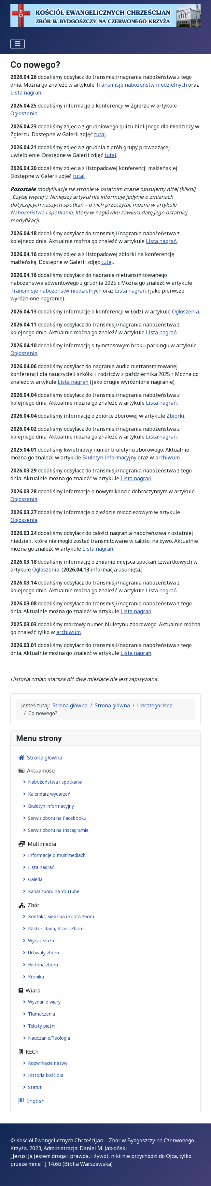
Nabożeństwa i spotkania (41, 212)
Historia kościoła (42, 1075)
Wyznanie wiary (41, 1002)
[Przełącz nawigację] (17, 44)
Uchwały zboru (40, 952)
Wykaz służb (37, 940)
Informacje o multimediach (53, 855)
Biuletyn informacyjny (109, 457)
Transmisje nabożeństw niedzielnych (141, 84)
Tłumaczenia (38, 1014)
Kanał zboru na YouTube (50, 891)
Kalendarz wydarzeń (46, 794)
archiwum (167, 457)
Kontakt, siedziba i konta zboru (57, 916)
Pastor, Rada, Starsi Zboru (52, 928)
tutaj (100, 134)
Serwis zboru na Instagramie (55, 830)
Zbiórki (175, 415)
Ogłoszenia (23, 113)
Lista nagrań (25, 92)
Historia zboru (39, 965)
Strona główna (39, 757)
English (30, 1101)
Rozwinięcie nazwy (44, 1063)
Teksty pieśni (38, 1026)
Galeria (32, 879)
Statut (31, 1087)
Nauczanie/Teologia (45, 1038)
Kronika (32, 977)
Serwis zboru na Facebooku (53, 818)
